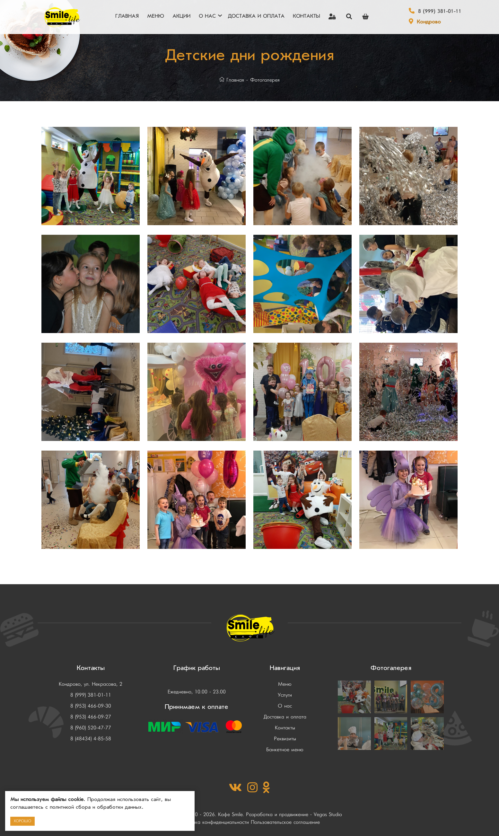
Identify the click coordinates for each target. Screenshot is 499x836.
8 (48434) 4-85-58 (90, 739)
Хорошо (22, 821)
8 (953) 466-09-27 (90, 717)
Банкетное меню (284, 749)
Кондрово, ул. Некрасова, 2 (90, 684)
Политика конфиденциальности (214, 822)
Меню (285, 684)
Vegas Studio (328, 814)
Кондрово (429, 22)
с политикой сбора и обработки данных (93, 807)
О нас (285, 706)
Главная (231, 80)
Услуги (285, 695)
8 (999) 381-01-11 (439, 11)
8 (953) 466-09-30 (90, 706)
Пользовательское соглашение (285, 822)
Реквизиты (285, 739)
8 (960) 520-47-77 (90, 728)
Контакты (285, 728)
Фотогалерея (265, 80)
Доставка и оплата (285, 717)
